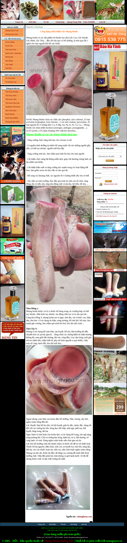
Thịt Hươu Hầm (11, 96)
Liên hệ (102, 22)
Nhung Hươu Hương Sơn (58, 540)
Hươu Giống (9, 42)
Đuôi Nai (8, 68)
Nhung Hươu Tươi (11, 31)
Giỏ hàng (73, 524)
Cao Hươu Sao (10, 50)
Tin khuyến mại (10, 82)
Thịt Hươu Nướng (11, 92)
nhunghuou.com (84, 516)
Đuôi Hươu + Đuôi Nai (13, 53)
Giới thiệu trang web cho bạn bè (105, 216)
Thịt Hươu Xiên (10, 99)
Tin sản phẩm (10, 78)
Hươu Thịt (9, 46)
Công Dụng (60, 22)
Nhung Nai (9, 57)
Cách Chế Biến (89, 22)
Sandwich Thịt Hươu (12, 107)
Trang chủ (19, 22)
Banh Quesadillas (11, 118)
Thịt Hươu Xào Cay (12, 103)
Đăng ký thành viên (110, 184)
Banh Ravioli (9, 114)
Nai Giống (9, 61)
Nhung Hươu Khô (11, 34)
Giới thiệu (32, 22)
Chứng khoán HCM (12, 122)
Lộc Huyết (9, 65)
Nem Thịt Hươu (10, 111)
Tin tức (46, 22)
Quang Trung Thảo (74, 22)
